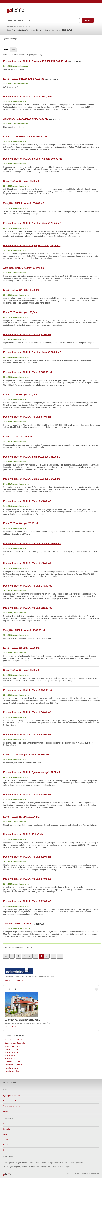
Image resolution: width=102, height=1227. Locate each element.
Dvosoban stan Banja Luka (15, 1043)
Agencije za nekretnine (12, 1096)
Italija (5, 1134)
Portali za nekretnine (11, 1101)
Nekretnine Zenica (12, 1071)
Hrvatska (6, 1124)
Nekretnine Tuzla (11, 1068)
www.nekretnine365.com (14, 980)
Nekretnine (11, 26)
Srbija (5, 1150)
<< (6, 956)
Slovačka (6, 1145)
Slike (13, 49)
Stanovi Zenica (10, 1058)
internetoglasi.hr (11, 1027)
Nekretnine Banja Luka (13, 1065)
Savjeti (5, 1111)
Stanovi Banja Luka (12, 1052)
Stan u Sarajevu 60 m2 (13, 1040)
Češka (5, 1140)
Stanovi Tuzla (10, 1055)
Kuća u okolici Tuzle (12, 1046)
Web (6, 49)
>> (60, 956)
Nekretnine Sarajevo (12, 1062)
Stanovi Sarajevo (11, 1049)
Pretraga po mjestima (11, 1106)
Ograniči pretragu (10, 39)
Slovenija (6, 1129)
